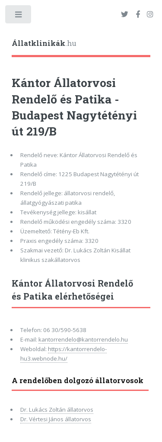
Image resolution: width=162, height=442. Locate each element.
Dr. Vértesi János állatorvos (55, 419)
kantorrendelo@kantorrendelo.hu (83, 339)
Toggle (19, 16)
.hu (44, 43)
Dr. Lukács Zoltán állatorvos (56, 409)
